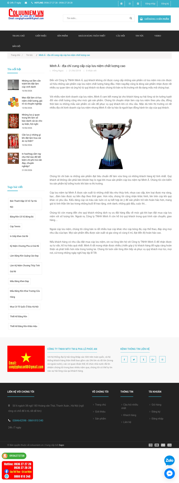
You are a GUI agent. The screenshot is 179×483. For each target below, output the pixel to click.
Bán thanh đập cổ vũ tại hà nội (23, 204)
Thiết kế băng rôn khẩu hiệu (23, 326)
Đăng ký (165, 3)
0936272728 (16, 455)
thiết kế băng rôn (18, 316)
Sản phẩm (62, 36)
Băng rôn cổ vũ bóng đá (21, 217)
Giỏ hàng (155, 404)
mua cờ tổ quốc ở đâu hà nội (24, 307)
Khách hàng (128, 415)
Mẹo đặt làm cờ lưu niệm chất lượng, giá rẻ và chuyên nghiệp (32, 100)
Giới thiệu (40, 36)
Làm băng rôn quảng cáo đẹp (24, 256)
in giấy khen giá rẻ (19, 236)
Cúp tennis (15, 226)
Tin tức (139, 36)
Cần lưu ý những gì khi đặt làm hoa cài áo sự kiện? (31, 137)
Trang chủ (18, 36)
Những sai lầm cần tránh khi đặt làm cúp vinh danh (31, 83)
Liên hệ (126, 422)
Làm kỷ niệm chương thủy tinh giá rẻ (25, 268)
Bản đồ (16, 46)
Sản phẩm (99, 418)
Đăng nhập (150, 3)
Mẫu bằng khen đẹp (19, 281)
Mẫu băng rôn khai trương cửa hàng (25, 294)
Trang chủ (99, 404)
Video (158, 36)
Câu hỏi (120, 36)
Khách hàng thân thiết (91, 36)
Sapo (61, 445)
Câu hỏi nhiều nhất (129, 406)
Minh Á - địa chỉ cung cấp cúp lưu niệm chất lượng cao (88, 66)
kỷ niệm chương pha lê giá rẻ (24, 246)
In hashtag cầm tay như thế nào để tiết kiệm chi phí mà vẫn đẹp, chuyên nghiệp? (32, 160)
